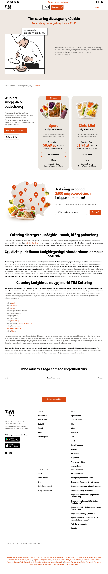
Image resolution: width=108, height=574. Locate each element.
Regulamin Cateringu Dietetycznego (85, 482)
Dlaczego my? (43, 469)
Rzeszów (38, 562)
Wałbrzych (89, 562)
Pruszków (10, 562)
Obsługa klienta (77, 469)
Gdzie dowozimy (77, 473)
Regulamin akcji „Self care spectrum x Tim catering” (86, 508)
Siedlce (44, 562)
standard (14, 305)
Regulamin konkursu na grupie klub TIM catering (85, 495)
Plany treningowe (45, 490)
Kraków (29, 560)
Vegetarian (75, 457)
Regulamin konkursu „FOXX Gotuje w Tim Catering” (85, 502)
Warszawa (97, 562)
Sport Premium (77, 445)
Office (13, 331)
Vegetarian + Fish (78, 462)
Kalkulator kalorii (45, 486)
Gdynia (79, 557)
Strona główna (10, 86)
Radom (16, 562)
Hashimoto (75, 453)
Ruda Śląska (24, 562)
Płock (92, 560)
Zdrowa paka (43, 436)
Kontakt (74, 528)
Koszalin (23, 560)
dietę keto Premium (14, 328)
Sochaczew (51, 562)
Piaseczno (85, 560)
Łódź (6, 378)
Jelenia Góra (92, 557)
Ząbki (67, 564)
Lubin (49, 560)
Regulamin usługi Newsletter (82, 490)
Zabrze (54, 564)
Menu (53, 160)
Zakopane (60, 564)
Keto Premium (76, 420)
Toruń (78, 562)
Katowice (11, 560)
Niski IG (74, 449)
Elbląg (68, 557)
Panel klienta (43, 477)
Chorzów (39, 557)
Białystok (8, 557)
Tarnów (73, 562)
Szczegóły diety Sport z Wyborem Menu (53, 165)
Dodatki (41, 424)
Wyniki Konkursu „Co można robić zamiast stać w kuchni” (84, 518)
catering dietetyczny (33, 243)
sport (13, 303)
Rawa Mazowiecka (53, 378)
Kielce (17, 560)
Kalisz (100, 557)
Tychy (83, 562)
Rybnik (31, 562)
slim (12, 308)
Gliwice (85, 557)
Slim (72, 424)
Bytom (33, 557)
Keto (72, 436)
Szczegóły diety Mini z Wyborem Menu (87, 165)
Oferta (40, 411)
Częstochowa (47, 557)
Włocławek (33, 564)
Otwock (78, 560)
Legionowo (37, 560)
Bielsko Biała (17, 557)
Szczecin (67, 562)
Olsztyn (68, 560)
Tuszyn (100, 378)
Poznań (97, 560)
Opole (74, 560)
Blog (39, 482)
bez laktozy (15, 321)
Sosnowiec (59, 562)
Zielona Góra (73, 564)
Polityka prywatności (79, 524)
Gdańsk (73, 557)
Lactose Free (76, 466)
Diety (73, 411)
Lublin (54, 560)
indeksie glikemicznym (25, 323)
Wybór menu (43, 420)
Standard (74, 432)
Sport (73, 441)
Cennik (40, 428)
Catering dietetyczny (25, 86)
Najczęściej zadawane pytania (82, 477)
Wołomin (41, 564)
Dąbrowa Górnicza (59, 557)
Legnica (44, 560)
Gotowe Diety (43, 415)
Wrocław (48, 564)
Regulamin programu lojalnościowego (86, 486)
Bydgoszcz (26, 557)
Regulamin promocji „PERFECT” (83, 513)
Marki (63, 560)
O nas (40, 473)
